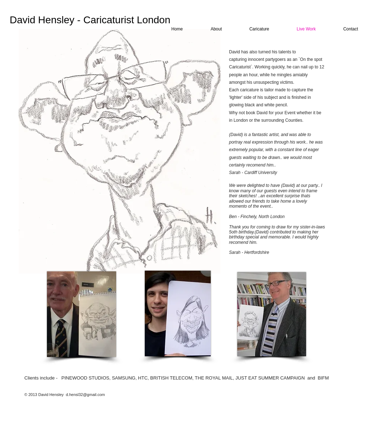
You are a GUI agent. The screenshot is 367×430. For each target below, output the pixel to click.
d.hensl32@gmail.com (85, 394)
